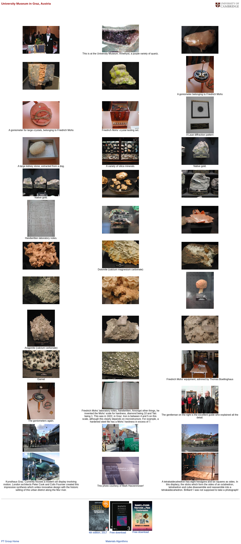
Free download (118, 532)
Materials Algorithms (117, 541)
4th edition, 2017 (98, 532)
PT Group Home (10, 541)
